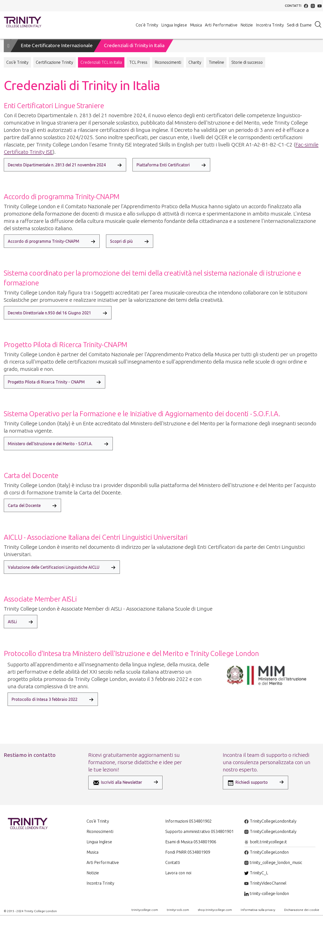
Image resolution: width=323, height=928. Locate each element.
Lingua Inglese (174, 25)
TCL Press (138, 62)
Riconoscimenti (168, 62)
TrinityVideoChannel (265, 883)
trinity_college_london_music (273, 862)
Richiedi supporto (247, 783)
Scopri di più (121, 241)
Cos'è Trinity (147, 25)
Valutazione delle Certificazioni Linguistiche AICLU (53, 567)
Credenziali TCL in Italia (101, 62)
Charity (195, 62)
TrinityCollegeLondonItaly (270, 821)
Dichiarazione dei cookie (301, 909)
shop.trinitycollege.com (215, 909)
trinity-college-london (266, 893)
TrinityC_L (256, 873)
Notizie (246, 25)
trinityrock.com (178, 909)
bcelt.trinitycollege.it (265, 842)
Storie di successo (247, 62)
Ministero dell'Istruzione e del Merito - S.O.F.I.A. (50, 443)
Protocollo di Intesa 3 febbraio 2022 (44, 699)
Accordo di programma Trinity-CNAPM (43, 241)
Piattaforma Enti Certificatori (163, 165)
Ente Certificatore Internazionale (57, 45)
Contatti (293, 5)
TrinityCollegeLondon (266, 852)
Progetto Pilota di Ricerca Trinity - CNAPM (46, 382)
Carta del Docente (24, 505)
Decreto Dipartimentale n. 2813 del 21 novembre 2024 (57, 165)
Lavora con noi (178, 873)
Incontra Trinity (270, 25)
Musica (196, 25)
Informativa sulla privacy (258, 909)
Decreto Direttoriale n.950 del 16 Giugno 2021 (49, 313)
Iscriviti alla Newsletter (117, 783)
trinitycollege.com (144, 909)
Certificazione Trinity (54, 62)
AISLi (12, 621)
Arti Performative (221, 25)
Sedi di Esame (299, 25)
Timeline (216, 62)
